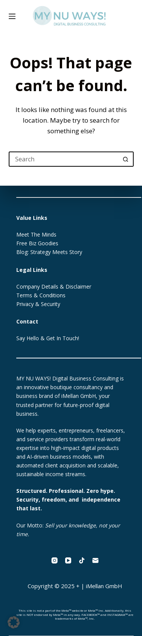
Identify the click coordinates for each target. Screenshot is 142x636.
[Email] (95, 560)
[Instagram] (54, 560)
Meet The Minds (36, 234)
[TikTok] (82, 560)
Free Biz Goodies (37, 243)
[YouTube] (68, 560)
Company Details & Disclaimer (53, 286)
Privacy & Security (38, 304)
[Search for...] (64, 159)
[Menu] (12, 16)
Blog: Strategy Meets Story (49, 252)
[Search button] (126, 159)
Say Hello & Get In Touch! (47, 338)
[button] (13, 622)
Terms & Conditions (41, 295)
